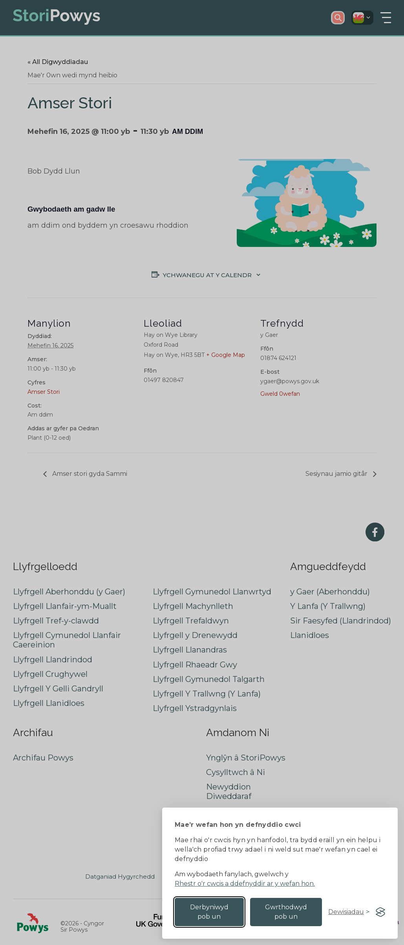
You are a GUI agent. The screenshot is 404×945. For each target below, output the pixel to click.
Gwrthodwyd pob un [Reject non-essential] (286, 911)
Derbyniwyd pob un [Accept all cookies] (209, 911)
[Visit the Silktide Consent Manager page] (380, 912)
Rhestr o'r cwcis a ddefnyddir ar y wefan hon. (245, 883)
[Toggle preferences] (348, 912)
